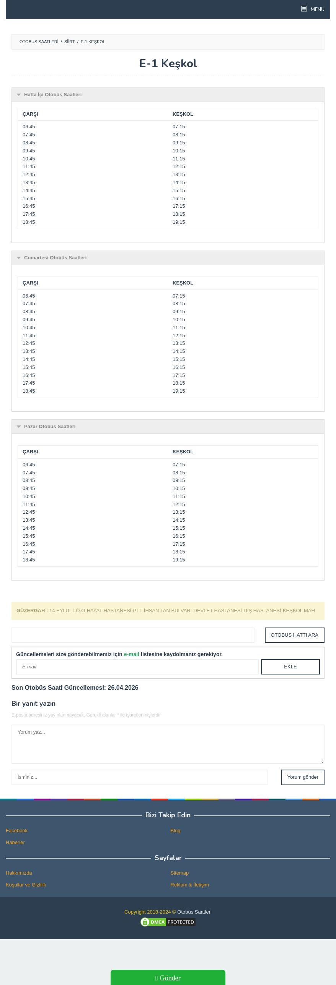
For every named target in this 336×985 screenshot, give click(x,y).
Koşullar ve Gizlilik (26, 885)
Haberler (15, 842)
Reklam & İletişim (190, 885)
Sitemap (180, 873)
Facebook (17, 830)
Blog (176, 830)
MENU (317, 9)
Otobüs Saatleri (194, 912)
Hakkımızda (19, 873)
